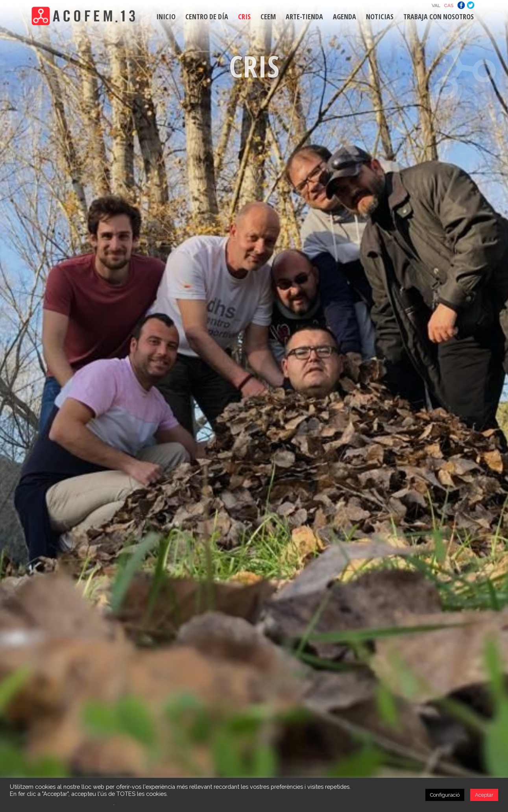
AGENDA (344, 16)
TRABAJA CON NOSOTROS (438, 16)
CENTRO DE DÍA (206, 16)
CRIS (244, 16)
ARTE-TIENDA (304, 16)
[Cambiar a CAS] (448, 5)
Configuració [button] (445, 795)
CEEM (268, 16)
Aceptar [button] (484, 795)
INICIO (165, 16)
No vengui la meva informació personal (61, 802)
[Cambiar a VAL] (436, 5)
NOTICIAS (379, 16)
